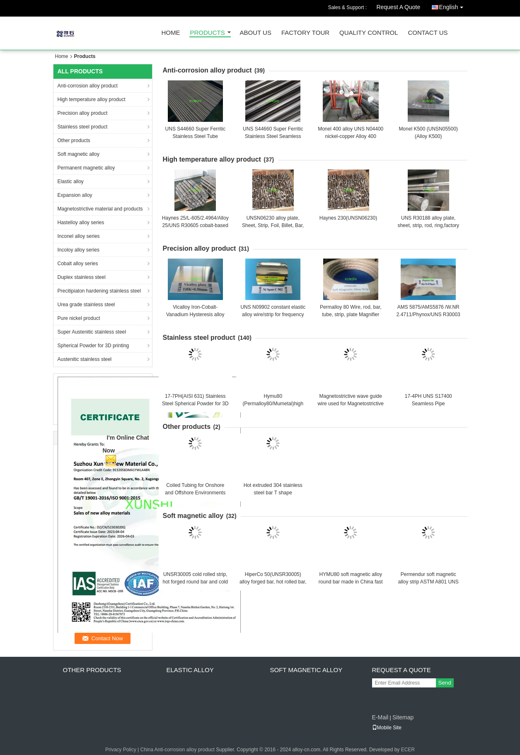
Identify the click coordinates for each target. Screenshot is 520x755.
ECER (408, 750)
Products (207, 33)
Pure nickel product (79, 318)
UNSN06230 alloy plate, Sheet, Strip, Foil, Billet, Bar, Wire (273, 225)
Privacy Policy (120, 750)
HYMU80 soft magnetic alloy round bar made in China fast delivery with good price (351, 581)
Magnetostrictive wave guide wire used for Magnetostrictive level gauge (351, 403)
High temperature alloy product (92, 99)
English (453, 5)
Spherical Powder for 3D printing (93, 345)
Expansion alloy (75, 195)
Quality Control (368, 33)
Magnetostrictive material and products (100, 209)
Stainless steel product (83, 127)
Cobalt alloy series (78, 263)
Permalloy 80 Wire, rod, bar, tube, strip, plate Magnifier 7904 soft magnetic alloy (351, 314)
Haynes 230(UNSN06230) (348, 218)
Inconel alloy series (79, 236)
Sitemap (403, 717)
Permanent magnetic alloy (86, 168)
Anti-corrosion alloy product (88, 86)
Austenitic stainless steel (85, 359)
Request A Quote (398, 7)
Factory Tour (305, 33)
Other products (74, 140)
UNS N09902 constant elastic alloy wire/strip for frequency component (272, 314)
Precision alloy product (83, 113)
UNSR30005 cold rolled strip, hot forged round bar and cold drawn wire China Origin (195, 581)
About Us (255, 33)
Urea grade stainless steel (86, 304)
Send (444, 683)
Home (171, 33)
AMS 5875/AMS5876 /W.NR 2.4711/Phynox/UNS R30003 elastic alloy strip (428, 314)
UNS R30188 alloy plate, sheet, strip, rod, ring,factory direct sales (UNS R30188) (428, 225)
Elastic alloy (71, 181)
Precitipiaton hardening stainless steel (99, 291)
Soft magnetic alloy (78, 154)
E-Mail (380, 717)
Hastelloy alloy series (81, 222)
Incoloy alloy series (78, 250)
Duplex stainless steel (82, 277)
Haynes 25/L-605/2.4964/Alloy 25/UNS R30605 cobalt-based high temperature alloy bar (195, 225)
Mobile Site (386, 728)
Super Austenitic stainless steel (92, 332)
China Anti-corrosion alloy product (177, 750)
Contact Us (427, 33)
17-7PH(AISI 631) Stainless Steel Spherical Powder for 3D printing (195, 403)
